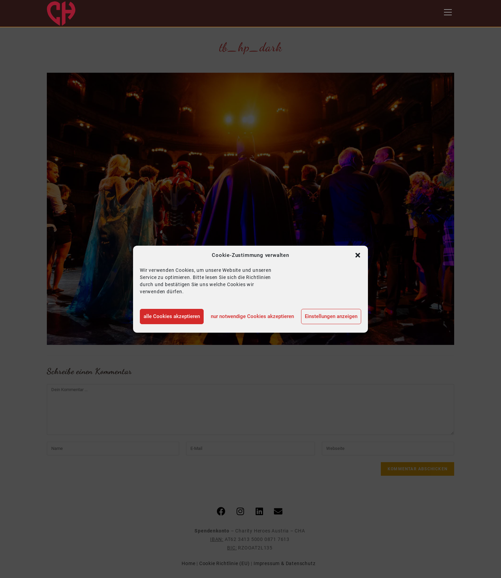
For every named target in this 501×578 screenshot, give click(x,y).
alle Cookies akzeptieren (172, 316)
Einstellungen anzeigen (331, 316)
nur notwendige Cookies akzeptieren (252, 316)
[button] (357, 255)
